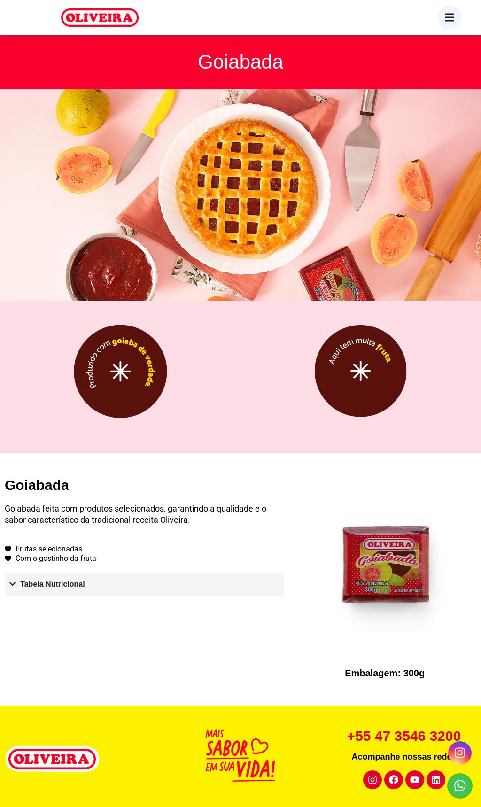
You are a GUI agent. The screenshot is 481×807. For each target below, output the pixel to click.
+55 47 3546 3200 (404, 736)
